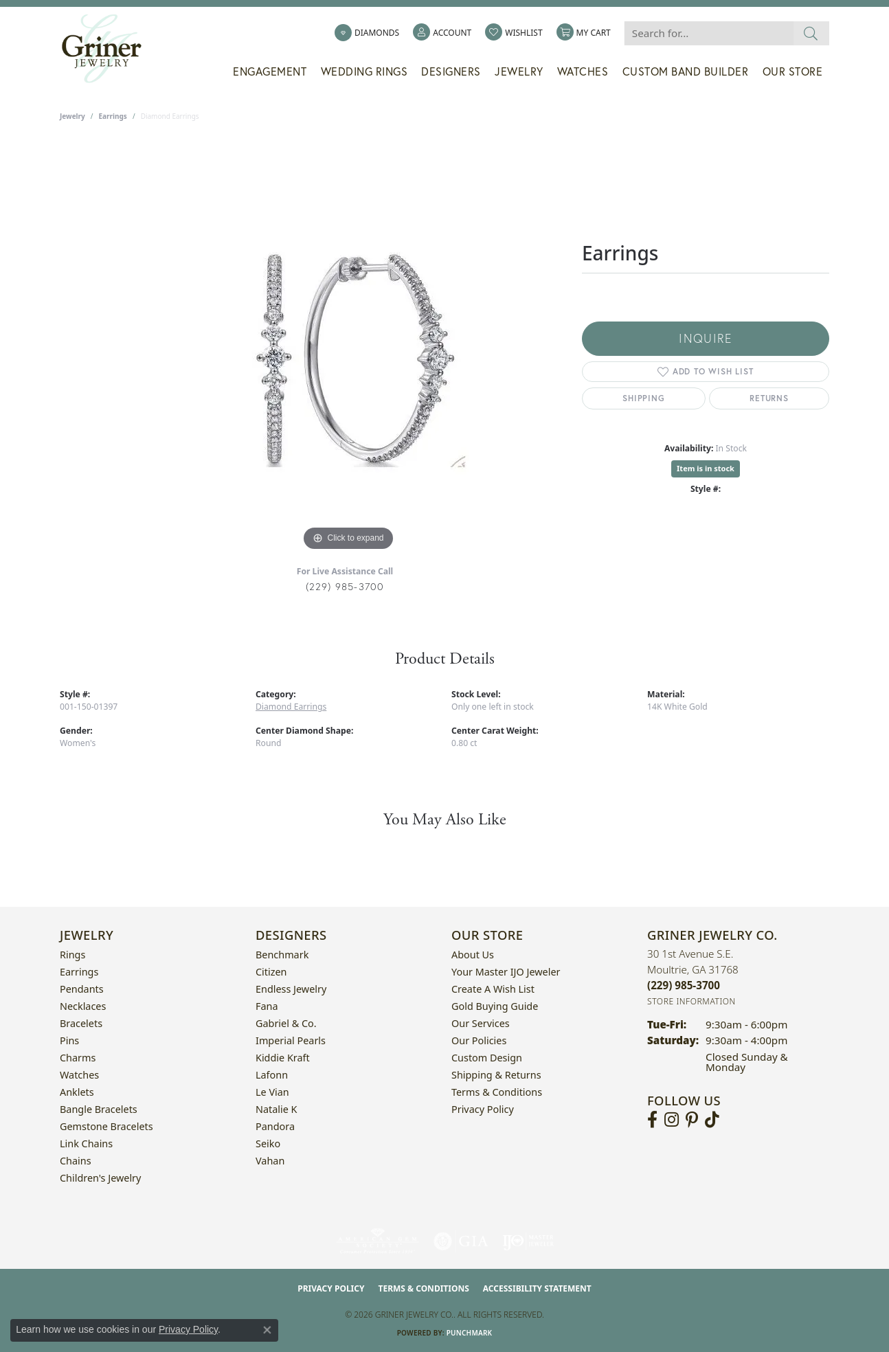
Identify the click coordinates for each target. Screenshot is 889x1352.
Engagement (269, 71)
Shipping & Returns (496, 1074)
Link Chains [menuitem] (86, 1143)
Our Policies (478, 1040)
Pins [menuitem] (69, 1040)
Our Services (480, 1023)
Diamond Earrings (291, 706)
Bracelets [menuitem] (81, 1023)
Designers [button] (451, 71)
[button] (442, 33)
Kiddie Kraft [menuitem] (283, 1057)
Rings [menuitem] (72, 954)
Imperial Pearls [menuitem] (291, 1040)
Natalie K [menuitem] (276, 1109)
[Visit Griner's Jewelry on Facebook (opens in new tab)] (652, 1120)
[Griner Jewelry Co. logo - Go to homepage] (108, 49)
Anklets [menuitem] (77, 1091)
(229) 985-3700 (345, 586)
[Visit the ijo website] (528, 1241)
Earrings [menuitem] (79, 971)
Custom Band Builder (685, 71)
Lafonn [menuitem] (272, 1074)
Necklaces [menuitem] (83, 1006)
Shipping (643, 398)
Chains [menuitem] (75, 1160)
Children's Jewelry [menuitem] (100, 1177)
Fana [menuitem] (267, 1006)
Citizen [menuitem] (271, 971)
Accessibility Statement (537, 1288)
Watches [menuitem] (79, 1074)
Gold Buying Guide (494, 1006)
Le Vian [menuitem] (272, 1091)
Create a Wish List (492, 988)
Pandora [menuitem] (275, 1126)
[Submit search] (811, 33)
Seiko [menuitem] (268, 1143)
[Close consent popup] (267, 1330)
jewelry (72, 116)
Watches (583, 71)
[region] (348, 348)
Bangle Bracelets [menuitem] (98, 1109)
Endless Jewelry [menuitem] (291, 988)
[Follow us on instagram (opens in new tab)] (671, 1120)
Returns (769, 398)
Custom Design (486, 1057)
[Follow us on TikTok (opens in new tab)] (712, 1120)
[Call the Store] (683, 985)
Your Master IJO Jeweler (505, 971)
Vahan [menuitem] (270, 1160)
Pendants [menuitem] (82, 988)
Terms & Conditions (496, 1091)
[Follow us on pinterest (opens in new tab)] (692, 1120)
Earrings (113, 116)
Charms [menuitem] (77, 1057)
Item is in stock (705, 468)
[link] (367, 33)
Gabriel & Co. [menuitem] (286, 1023)
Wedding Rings (364, 71)
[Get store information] (691, 1001)
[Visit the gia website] (461, 1241)
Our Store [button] (793, 71)
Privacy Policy (482, 1109)
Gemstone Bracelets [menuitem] (106, 1126)
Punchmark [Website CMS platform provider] (470, 1333)
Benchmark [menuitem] (282, 954)
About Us (472, 954)
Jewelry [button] (519, 71)
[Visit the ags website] (377, 1241)
